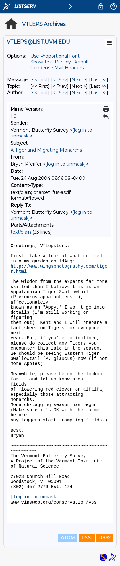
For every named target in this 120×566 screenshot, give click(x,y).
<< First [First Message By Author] (40, 93)
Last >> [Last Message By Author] (99, 93)
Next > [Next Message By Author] (78, 93)
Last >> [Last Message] (99, 80)
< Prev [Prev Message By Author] (59, 93)
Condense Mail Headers (57, 68)
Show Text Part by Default (59, 62)
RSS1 (86, 538)
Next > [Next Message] (78, 80)
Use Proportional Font (55, 56)
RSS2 (105, 538)
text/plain (21, 232)
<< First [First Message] (40, 80)
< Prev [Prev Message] (59, 80)
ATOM (68, 538)
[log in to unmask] (65, 164)
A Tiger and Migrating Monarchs (46, 150)
